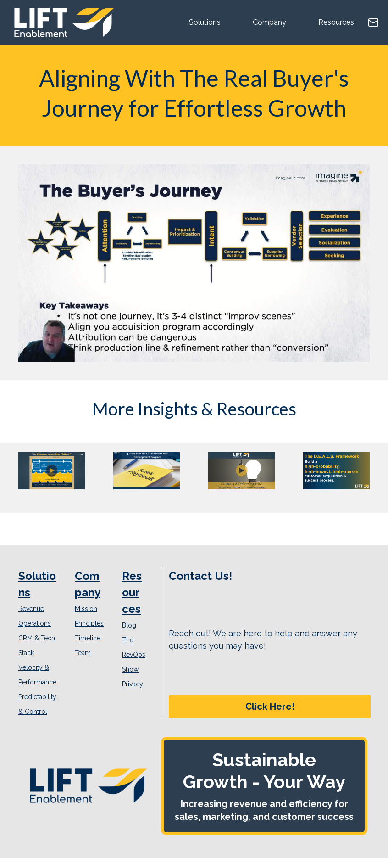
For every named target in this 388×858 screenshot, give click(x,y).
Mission (86, 608)
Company (269, 22)
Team (83, 652)
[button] (270, 706)
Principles (89, 623)
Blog (129, 625)
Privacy (132, 684)
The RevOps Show (133, 654)
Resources (336, 22)
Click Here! (269, 706)
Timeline (87, 638)
